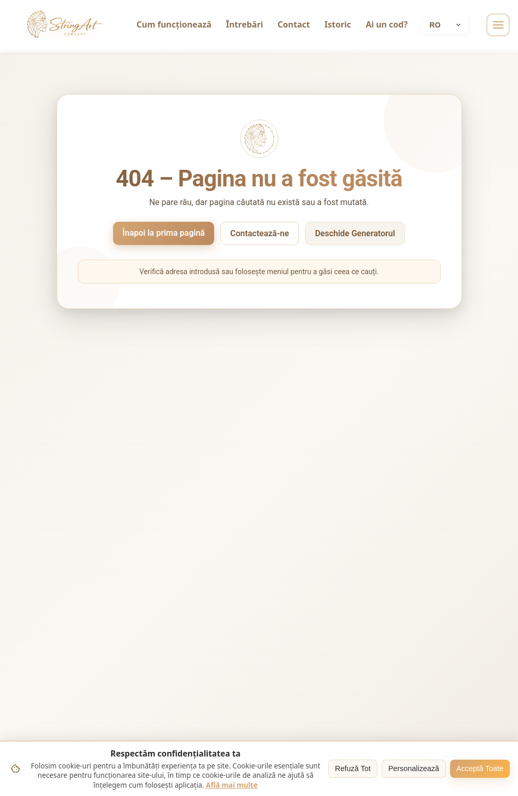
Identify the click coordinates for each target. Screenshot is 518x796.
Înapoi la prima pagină (163, 233)
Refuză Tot (353, 768)
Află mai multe (232, 785)
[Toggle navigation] (498, 25)
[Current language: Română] (446, 25)
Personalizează (413, 768)
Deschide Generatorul (355, 233)
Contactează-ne (259, 233)
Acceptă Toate (479, 768)
